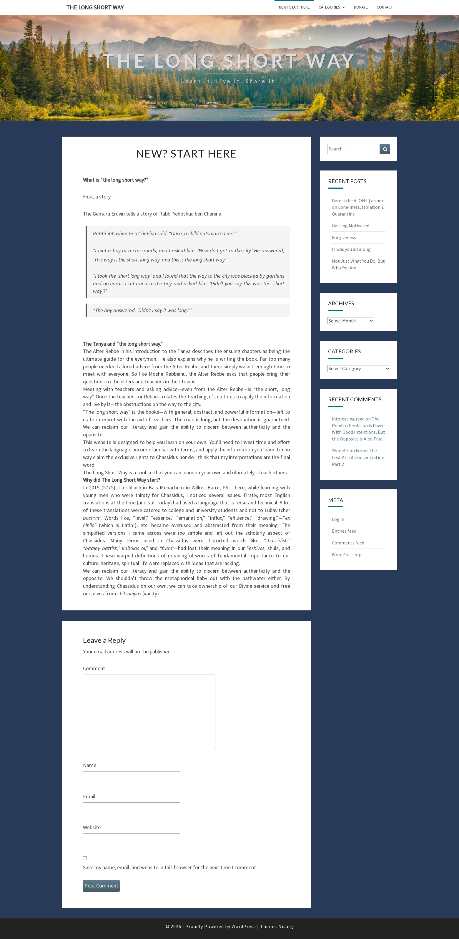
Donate (361, 7)
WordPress (244, 926)
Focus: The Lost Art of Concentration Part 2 (358, 457)
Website (92, 827)
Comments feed (348, 543)
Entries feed (344, 531)
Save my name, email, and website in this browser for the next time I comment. (170, 867)
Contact (385, 7)
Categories (329, 7)
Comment (94, 668)
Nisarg (285, 926)
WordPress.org (347, 554)
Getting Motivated (350, 225)
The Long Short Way (95, 7)
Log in (338, 519)
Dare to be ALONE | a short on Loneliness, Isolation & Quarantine (358, 207)
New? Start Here (294, 7)
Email (89, 796)
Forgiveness (344, 237)
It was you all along (351, 249)
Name (89, 765)
